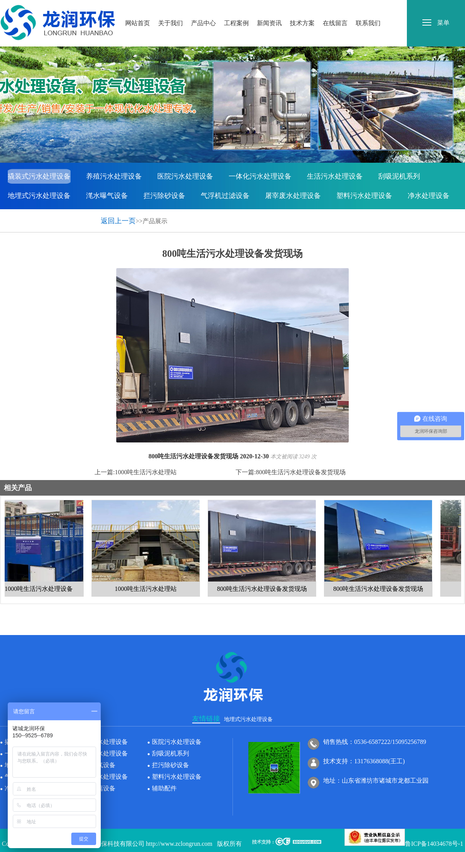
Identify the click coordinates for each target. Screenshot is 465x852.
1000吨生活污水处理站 (146, 472)
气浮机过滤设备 (225, 196)
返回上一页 (118, 221)
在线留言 (335, 7)
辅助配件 (79, 215)
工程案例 (236, 7)
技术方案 (302, 7)
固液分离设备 (29, 215)
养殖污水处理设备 (114, 176)
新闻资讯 (269, 7)
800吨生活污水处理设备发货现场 (301, 472)
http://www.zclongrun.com (179, 843)
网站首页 (137, 7)
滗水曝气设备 (107, 196)
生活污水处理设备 (335, 176)
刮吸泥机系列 (399, 176)
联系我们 (368, 7)
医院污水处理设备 (185, 176)
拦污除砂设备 (164, 196)
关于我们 (170, 7)
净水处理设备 (429, 196)
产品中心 (203, 7)
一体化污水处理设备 (260, 176)
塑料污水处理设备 (364, 196)
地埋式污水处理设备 (39, 196)
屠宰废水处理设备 (293, 196)
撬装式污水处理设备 (39, 176)
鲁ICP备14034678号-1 (434, 843)
